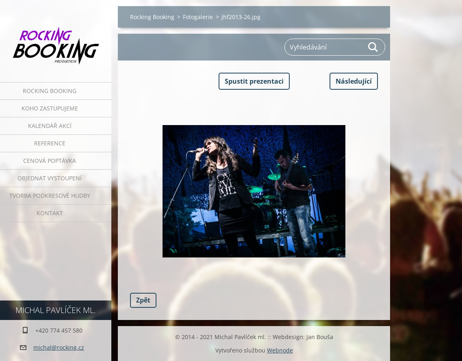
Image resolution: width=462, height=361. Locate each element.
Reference (49, 143)
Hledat (373, 47)
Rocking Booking (49, 91)
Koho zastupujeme (50, 108)
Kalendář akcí (50, 126)
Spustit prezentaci (254, 81)
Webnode (280, 350)
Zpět (143, 300)
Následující (354, 81)
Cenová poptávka (49, 160)
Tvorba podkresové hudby (49, 195)
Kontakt (50, 213)
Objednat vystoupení (49, 178)
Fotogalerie (198, 17)
